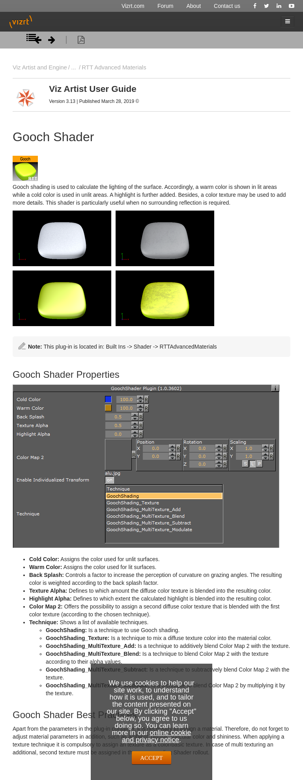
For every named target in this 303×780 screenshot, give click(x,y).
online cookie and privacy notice (156, 736)
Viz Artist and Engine (40, 67)
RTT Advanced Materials (114, 67)
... (73, 67)
